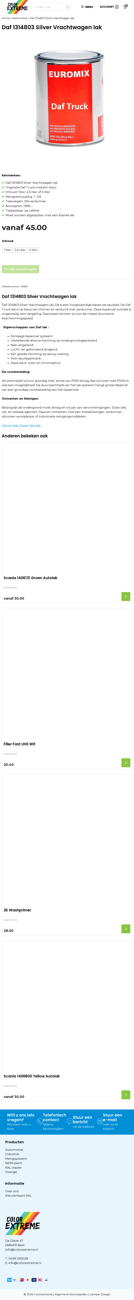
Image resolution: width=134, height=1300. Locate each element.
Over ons (12, 1191)
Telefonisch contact (54, 1117)
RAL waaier (13, 1167)
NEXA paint (13, 1163)
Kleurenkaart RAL (18, 1195)
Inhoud (7, 241)
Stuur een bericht (82, 1120)
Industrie (12, 1154)
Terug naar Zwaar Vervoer (21, 425)
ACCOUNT (109, 7)
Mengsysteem (16, 1158)
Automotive (19, 18)
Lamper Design (100, 1294)
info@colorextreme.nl (21, 1249)
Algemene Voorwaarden (71, 1294)
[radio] (7, 250)
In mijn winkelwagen (20, 269)
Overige (11, 1172)
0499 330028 (18, 1258)
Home (6, 18)
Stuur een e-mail (112, 1117)
